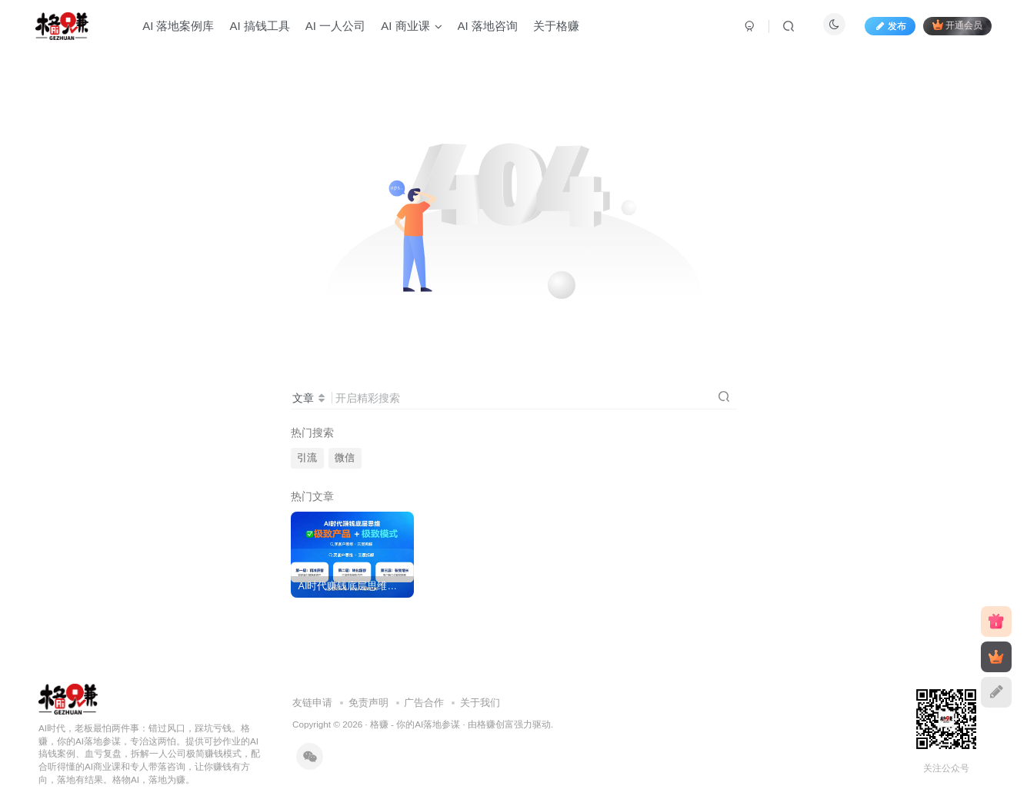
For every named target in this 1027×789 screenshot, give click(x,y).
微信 (345, 458)
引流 (307, 458)
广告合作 (424, 702)
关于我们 (480, 702)
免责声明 (368, 702)
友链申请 (312, 702)
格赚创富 (495, 724)
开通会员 (957, 25)
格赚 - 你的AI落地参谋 (415, 724)
